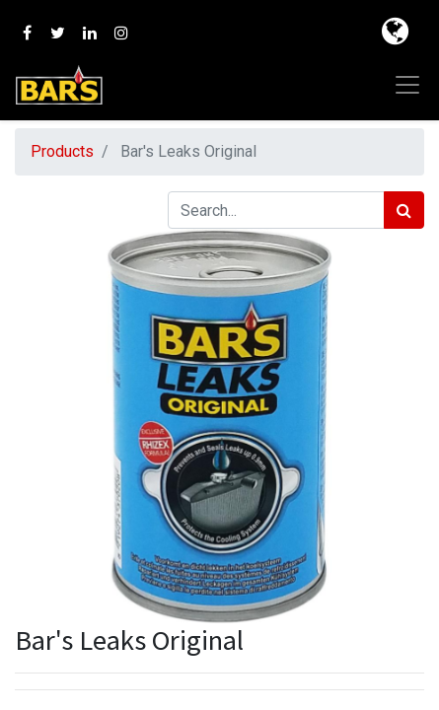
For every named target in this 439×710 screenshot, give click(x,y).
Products (62, 151)
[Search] (404, 210)
